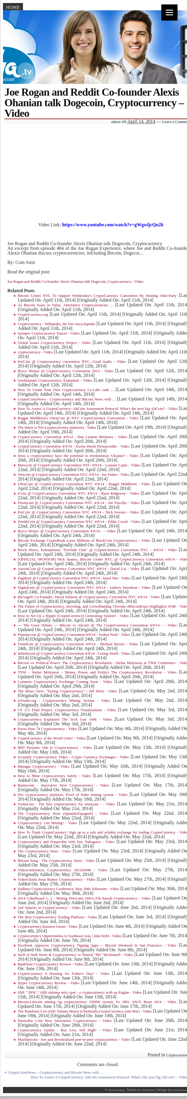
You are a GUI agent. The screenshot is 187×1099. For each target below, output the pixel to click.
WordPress (148, 1090)
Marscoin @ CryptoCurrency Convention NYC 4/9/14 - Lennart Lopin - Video (79, 465)
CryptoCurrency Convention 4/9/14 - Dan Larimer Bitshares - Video (72, 437)
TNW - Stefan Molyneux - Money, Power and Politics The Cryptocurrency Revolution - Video (97, 672)
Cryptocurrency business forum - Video (47, 927)
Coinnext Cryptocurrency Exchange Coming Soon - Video (65, 682)
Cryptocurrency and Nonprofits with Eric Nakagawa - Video (66, 842)
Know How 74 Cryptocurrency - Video (47, 729)
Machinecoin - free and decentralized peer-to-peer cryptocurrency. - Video (74, 1040)
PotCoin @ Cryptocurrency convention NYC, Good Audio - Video (72, 362)
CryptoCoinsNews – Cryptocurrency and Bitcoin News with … (56, 1072)
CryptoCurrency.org (33, 314)
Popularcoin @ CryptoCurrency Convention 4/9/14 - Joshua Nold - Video (74, 635)
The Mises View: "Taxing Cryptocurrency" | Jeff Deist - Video (67, 691)
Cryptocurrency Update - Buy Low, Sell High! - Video (64, 1030)
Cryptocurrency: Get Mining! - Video (47, 823)
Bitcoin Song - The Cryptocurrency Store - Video (56, 861)
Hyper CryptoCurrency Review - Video (48, 983)
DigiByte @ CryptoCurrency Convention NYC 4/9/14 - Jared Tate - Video (74, 578)
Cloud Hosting (116, 1090)
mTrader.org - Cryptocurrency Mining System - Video (64, 701)
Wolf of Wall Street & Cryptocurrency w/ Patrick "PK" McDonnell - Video (75, 955)
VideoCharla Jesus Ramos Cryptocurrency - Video (56, 879)
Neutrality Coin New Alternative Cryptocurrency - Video (65, 1021)
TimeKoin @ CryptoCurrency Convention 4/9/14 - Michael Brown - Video (78, 644)
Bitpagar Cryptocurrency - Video (43, 766)
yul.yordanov (179, 1090)
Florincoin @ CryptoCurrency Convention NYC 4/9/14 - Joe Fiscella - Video (78, 503)
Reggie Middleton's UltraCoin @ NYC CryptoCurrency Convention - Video (78, 418)
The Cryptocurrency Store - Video (44, 851)
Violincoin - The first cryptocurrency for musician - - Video (66, 804)
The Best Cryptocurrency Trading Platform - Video (57, 917)
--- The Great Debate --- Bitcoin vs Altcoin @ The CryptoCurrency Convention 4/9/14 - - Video (97, 625)
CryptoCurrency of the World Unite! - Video (51, 738)
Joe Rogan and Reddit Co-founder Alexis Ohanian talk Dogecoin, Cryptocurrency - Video (75, 282)
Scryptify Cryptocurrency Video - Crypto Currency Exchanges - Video (73, 757)
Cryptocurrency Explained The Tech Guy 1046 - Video (65, 719)
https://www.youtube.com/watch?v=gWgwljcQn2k (112, 224)
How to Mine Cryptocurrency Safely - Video (54, 776)
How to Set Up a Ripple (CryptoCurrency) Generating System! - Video (73, 616)
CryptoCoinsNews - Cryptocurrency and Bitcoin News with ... (67, 399)
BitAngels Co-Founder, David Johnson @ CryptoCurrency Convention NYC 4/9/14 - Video (89, 597)
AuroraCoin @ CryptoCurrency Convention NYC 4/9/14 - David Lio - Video (78, 569)
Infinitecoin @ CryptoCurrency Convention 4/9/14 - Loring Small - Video (74, 653)
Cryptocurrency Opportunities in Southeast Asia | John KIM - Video (69, 936)
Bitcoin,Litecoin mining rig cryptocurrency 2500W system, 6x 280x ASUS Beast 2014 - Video (97, 1002)
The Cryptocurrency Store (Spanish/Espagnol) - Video (63, 814)
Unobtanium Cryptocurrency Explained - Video (55, 380)
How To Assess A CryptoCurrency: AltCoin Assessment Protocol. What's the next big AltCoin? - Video (97, 409)
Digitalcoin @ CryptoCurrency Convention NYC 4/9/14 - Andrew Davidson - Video (84, 588)
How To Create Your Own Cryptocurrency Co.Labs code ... (65, 390)
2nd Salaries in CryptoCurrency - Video (49, 908)
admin (116, 122)
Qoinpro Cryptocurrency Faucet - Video (49, 333)
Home (13, 7)
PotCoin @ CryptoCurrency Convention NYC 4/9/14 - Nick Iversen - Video (78, 512)
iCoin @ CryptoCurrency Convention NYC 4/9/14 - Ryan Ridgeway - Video (78, 493)
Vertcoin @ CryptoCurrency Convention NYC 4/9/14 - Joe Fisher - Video (73, 475)
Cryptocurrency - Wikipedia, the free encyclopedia (56, 324)
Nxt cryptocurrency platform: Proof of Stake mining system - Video (73, 795)
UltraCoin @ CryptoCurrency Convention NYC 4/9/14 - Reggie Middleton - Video (84, 484)
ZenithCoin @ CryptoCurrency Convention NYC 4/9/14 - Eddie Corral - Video (79, 522)
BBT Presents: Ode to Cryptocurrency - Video (55, 748)
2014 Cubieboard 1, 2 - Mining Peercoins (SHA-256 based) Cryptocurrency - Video (84, 898)
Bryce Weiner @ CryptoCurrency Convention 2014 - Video (65, 371)
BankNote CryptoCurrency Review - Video (50, 964)
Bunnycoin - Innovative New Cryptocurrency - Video (63, 785)
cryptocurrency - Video (35, 352)
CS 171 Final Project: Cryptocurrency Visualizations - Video (67, 710)
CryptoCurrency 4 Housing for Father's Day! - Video (63, 974)
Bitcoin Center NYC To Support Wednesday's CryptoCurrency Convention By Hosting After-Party (97, 296)
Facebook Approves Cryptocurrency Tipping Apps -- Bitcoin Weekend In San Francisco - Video (97, 945)
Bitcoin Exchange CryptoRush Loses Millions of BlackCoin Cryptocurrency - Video (84, 540)
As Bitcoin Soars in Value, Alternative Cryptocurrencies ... (65, 305)
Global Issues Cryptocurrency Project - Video (54, 343)
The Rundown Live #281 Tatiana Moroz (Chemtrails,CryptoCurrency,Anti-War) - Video (85, 1011)
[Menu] (169, 12)
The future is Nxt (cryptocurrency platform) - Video (57, 427)
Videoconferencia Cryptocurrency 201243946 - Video (62, 870)
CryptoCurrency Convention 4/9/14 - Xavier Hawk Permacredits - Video (73, 446)
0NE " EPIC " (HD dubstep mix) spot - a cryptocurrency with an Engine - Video (80, 992)
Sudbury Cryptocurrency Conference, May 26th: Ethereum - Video (68, 889)
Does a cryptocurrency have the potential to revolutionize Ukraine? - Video (78, 456)
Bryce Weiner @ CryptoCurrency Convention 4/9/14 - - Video (67, 531)
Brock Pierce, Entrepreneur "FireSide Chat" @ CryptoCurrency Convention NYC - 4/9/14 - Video (97, 550)
